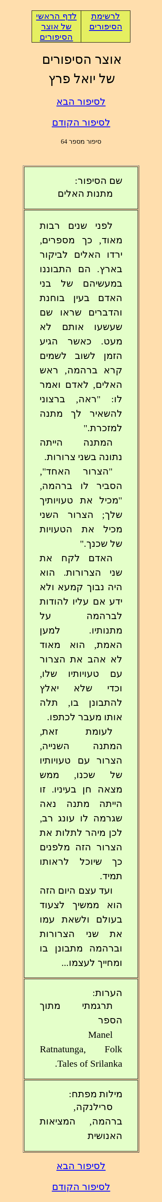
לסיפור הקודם (81, 122)
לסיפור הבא (81, 101)
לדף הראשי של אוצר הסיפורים (56, 26)
